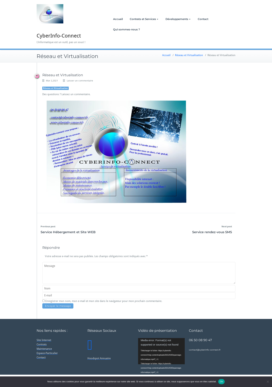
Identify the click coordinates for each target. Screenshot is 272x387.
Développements (177, 19)
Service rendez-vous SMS (212, 232)
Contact (203, 19)
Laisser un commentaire (80, 80)
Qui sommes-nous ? (126, 29)
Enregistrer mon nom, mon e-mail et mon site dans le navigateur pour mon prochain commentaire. (103, 301)
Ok (221, 381)
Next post (227, 226)
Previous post (48, 226)
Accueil (118, 19)
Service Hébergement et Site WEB (68, 232)
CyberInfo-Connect (59, 36)
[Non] (267, 381)
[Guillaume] (37, 76)
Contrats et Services (144, 19)
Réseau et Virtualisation (189, 55)
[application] (161, 351)
